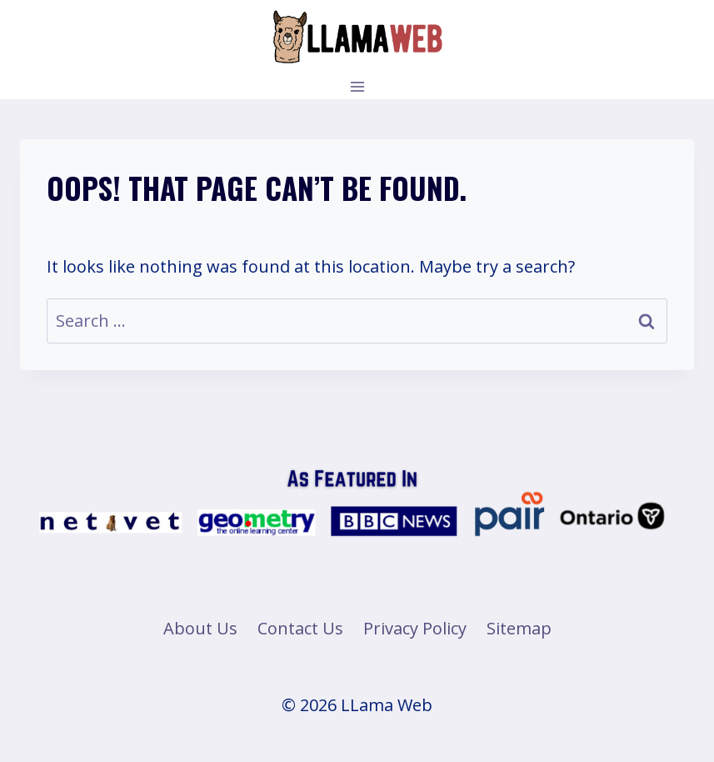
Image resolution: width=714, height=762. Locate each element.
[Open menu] (357, 86)
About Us (200, 628)
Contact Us (300, 628)
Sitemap (519, 628)
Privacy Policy (415, 628)
